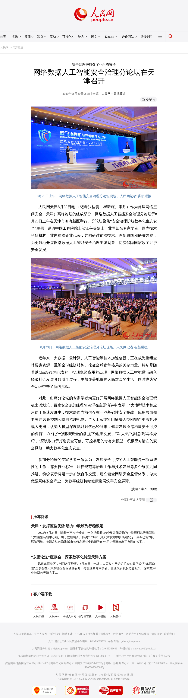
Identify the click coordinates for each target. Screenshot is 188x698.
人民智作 (115, 609)
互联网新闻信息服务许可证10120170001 (41, 656)
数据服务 (118, 634)
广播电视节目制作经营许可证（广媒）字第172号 (142, 656)
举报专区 (146, 36)
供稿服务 (105, 634)
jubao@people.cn (130, 641)
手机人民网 (69, 609)
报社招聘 (54, 634)
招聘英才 (67, 634)
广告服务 (80, 634)
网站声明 (131, 634)
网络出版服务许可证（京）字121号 (125, 663)
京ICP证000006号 (158, 663)
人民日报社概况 (22, 634)
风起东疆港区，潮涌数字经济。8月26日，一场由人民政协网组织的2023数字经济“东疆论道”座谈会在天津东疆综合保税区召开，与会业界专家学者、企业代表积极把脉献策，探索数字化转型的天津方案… (93, 568)
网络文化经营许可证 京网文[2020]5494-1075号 (77, 663)
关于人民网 (40, 634)
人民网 (4, 47)
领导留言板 (85, 609)
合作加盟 (93, 634)
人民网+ (54, 609)
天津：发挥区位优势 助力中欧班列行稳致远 (67, 526)
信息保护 (156, 634)
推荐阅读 (40, 517)
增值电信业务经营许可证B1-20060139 (89, 656)
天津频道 (18, 47)
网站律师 (144, 634)
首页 (3, 36)
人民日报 (38, 609)
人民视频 (100, 609)
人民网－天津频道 (114, 93)
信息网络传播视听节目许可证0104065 (27, 663)
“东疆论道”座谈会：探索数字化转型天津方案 (68, 557)
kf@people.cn (60, 648)
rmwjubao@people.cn (144, 648)
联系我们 (169, 634)
